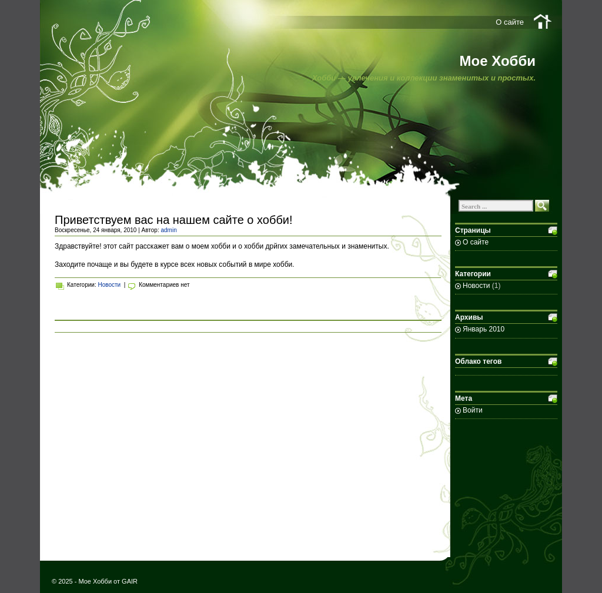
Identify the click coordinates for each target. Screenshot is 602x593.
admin (168, 230)
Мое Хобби (498, 61)
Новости (109, 285)
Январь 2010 (483, 329)
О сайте (510, 22)
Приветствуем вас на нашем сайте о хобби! (174, 219)
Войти (473, 410)
